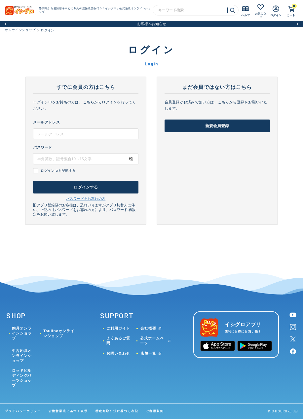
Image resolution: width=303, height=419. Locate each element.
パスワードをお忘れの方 (85, 198)
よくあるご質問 (118, 340)
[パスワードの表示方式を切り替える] (131, 158)
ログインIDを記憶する (58, 170)
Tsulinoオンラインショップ (58, 333)
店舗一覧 (148, 353)
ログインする (86, 187)
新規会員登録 (217, 125)
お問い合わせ (118, 353)
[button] (6, 24)
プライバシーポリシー (23, 411)
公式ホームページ (152, 340)
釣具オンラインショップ (22, 333)
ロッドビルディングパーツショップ (22, 377)
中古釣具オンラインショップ (22, 356)
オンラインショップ (20, 30)
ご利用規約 (155, 411)
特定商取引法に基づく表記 (116, 411)
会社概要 (148, 328)
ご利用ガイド (118, 328)
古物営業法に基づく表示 (68, 411)
